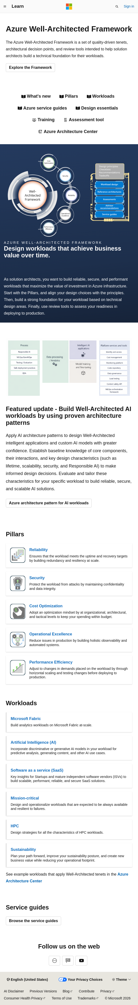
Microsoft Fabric (26, 719)
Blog (66, 991)
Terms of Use (62, 998)
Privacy (106, 991)
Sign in (129, 6)
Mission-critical (25, 798)
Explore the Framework (30, 67)
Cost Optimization (46, 606)
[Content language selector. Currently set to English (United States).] (27, 980)
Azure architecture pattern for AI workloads (49, 503)
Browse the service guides (33, 921)
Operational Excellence (50, 634)
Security (37, 578)
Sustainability (23, 849)
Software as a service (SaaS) (37, 770)
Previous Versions (43, 991)
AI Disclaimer (14, 991)
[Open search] (117, 6)
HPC (15, 826)
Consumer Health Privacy (23, 998)
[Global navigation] (5, 6)
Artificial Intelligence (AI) (33, 742)
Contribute (87, 991)
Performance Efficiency (51, 662)
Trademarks (87, 998)
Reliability (38, 550)
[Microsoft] (69, 6)
